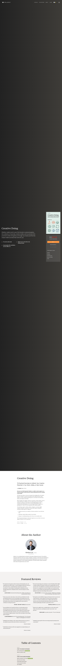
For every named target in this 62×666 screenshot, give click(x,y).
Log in (51, 2)
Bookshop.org (49, 255)
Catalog (36, 2)
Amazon (48, 254)
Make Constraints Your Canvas (25, 658)
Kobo (48, 258)
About (47, 2)
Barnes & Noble (50, 257)
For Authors (41, 2)
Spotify (48, 252)
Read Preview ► (53, 244)
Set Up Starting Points (23, 650)
